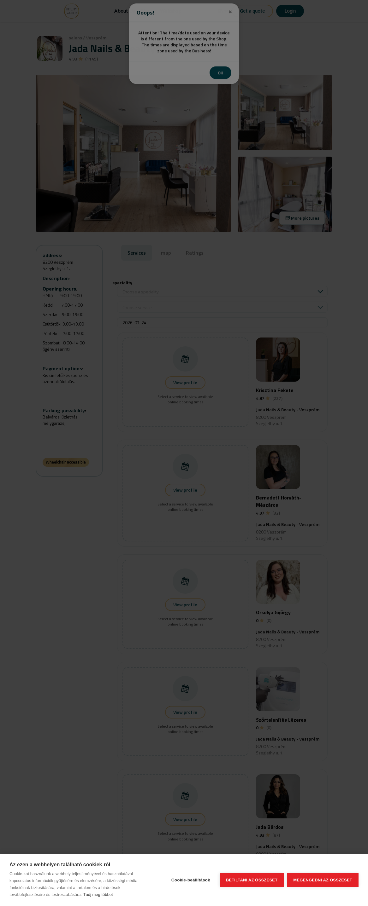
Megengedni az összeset (322, 880)
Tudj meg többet (98, 894)
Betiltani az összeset (252, 880)
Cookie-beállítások (190, 880)
